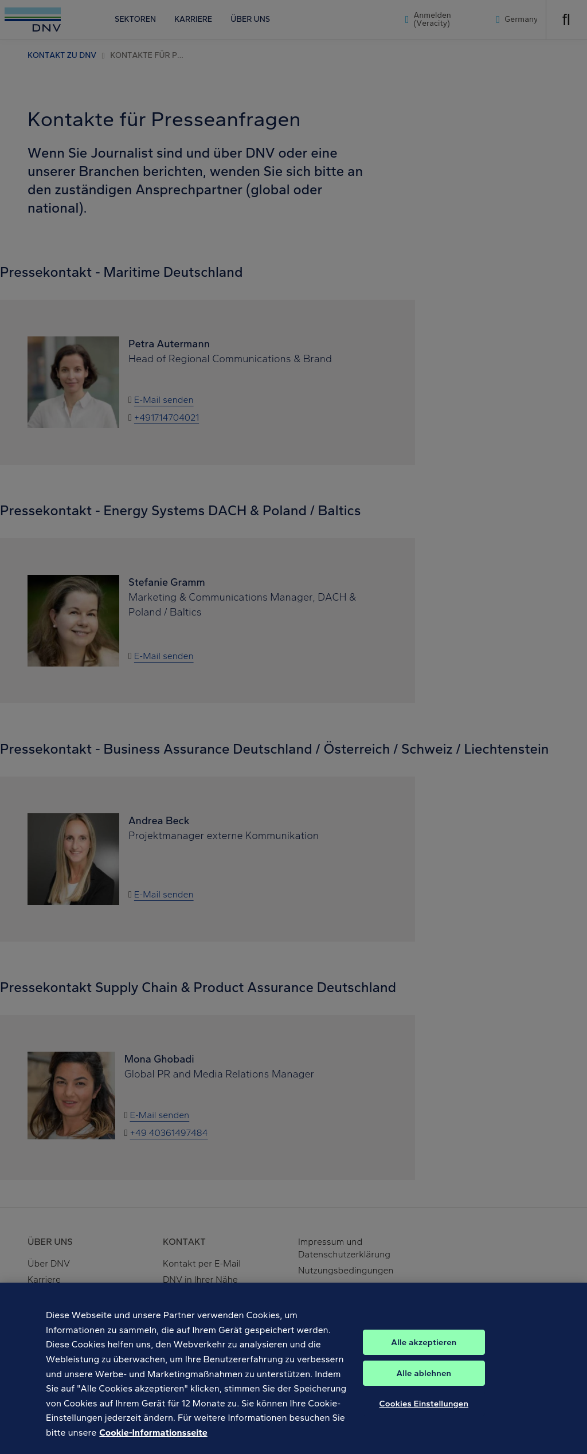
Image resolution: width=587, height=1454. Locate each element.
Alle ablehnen (424, 1382)
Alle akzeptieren (423, 1351)
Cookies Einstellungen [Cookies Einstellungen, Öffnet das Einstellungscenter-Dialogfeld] (424, 1412)
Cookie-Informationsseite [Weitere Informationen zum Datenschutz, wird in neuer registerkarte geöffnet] (153, 1441)
